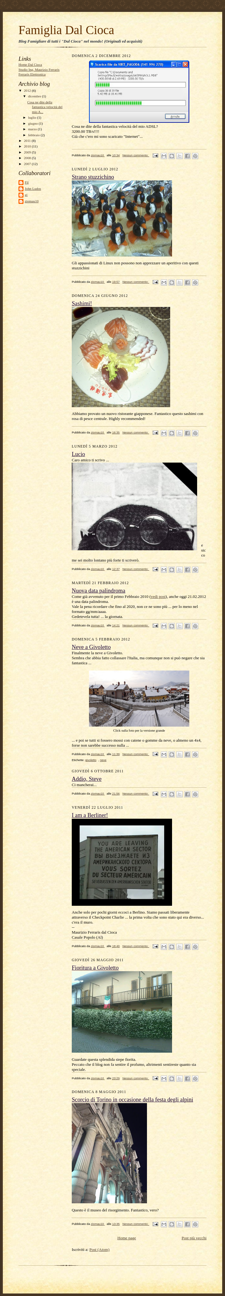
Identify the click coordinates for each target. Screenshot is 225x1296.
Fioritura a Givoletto (95, 968)
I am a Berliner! (90, 815)
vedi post (158, 596)
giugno (33, 123)
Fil (27, 182)
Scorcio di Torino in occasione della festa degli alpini (132, 1099)
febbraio (34, 135)
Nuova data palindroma (98, 591)
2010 (28, 146)
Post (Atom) (99, 1249)
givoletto (91, 760)
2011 (28, 141)
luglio (32, 117)
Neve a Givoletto (91, 647)
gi (26, 195)
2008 (28, 158)
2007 (28, 164)
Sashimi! (82, 303)
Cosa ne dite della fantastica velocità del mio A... (44, 107)
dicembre (35, 96)
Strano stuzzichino (93, 177)
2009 (28, 152)
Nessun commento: (136, 155)
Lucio (78, 454)
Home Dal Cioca (30, 64)
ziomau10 (32, 201)
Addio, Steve (87, 779)
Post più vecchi (194, 1238)
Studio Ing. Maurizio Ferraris (39, 69)
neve (103, 760)
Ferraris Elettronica (32, 74)
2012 (28, 90)
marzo (33, 129)
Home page (127, 1238)
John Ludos (33, 188)
